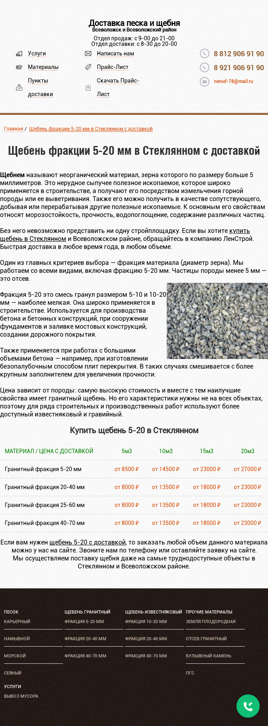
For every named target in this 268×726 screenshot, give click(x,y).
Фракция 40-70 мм (85, 656)
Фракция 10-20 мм (146, 621)
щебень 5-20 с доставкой (87, 542)
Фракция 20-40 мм (85, 638)
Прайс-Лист (112, 67)
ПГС (190, 673)
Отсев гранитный (206, 638)
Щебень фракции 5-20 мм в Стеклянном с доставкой (91, 129)
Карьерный (17, 621)
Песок (11, 612)
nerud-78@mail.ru (233, 81)
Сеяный (13, 673)
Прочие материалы (209, 612)
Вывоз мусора (21, 696)
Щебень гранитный (87, 612)
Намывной (17, 638)
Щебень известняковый (153, 612)
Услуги (37, 53)
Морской (15, 656)
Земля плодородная (210, 621)
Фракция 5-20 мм (84, 621)
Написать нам (115, 53)
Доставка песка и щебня (134, 23)
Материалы (43, 67)
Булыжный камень (208, 656)
